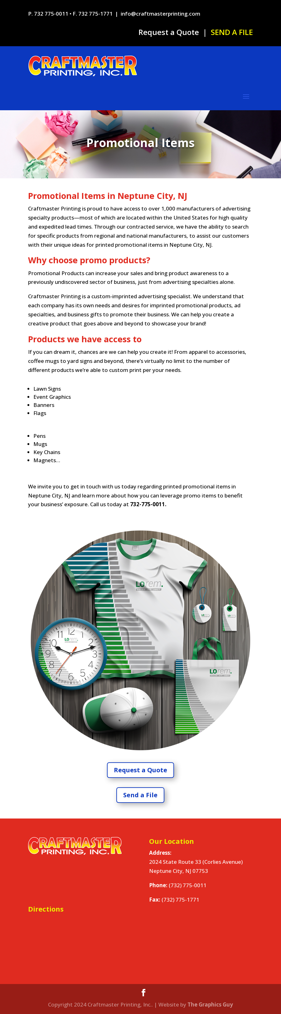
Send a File (140, 795)
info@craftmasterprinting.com (160, 13)
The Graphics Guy (210, 1004)
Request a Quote (168, 32)
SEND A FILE (232, 32)
